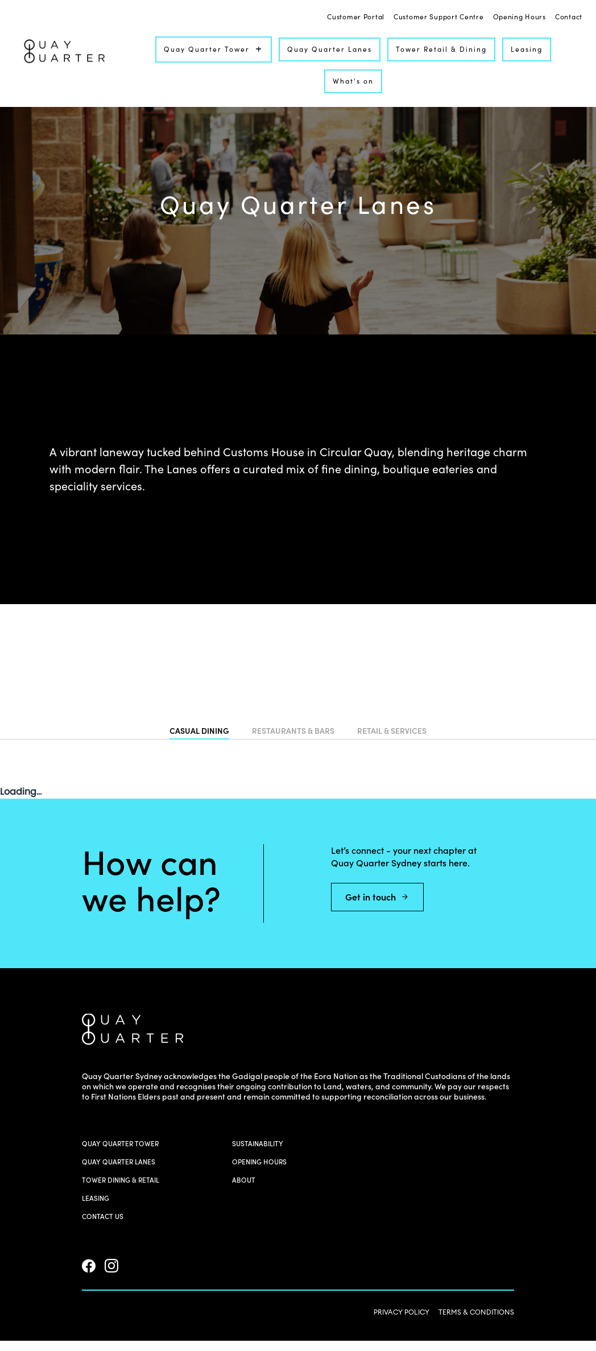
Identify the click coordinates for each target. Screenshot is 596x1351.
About (243, 1180)
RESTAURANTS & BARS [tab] (293, 731)
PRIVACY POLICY (401, 1312)
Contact (568, 17)
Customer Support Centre (439, 17)
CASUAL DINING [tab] (199, 731)
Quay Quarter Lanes (329, 49)
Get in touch (377, 897)
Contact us (102, 1216)
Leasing (527, 49)
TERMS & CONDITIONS (476, 1312)
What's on (353, 81)
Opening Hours (519, 17)
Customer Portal (355, 17)
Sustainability (257, 1143)
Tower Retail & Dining (441, 49)
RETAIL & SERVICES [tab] (392, 731)
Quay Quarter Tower (213, 49)
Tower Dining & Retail (120, 1180)
